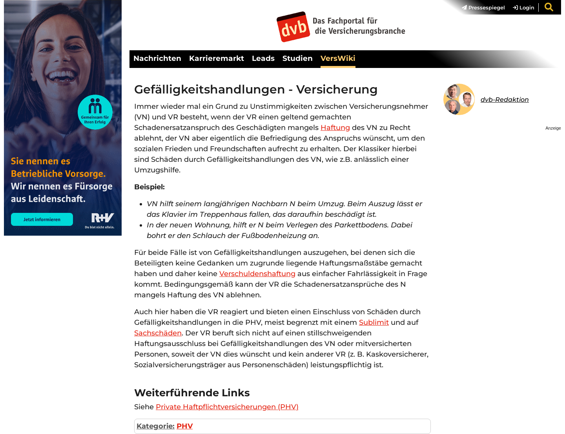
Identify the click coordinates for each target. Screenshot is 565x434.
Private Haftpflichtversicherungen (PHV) (227, 407)
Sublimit (374, 322)
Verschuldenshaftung (257, 273)
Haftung (335, 127)
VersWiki (338, 58)
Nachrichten (157, 58)
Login (523, 7)
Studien (297, 58)
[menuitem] (479, 7)
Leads (263, 58)
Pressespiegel (483, 7)
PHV (185, 426)
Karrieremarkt (216, 58)
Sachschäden (158, 333)
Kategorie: (156, 426)
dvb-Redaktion (505, 99)
